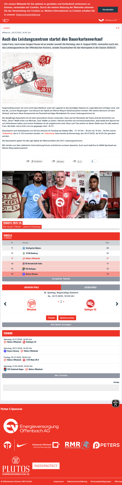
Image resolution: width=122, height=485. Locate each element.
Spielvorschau (67, 318)
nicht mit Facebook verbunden (27, 161)
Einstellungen (95, 161)
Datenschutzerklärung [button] (28, 14)
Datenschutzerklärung (77, 481)
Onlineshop (7, 133)
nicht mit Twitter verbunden (53, 161)
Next (117, 304)
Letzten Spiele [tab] (90, 287)
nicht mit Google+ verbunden (74, 161)
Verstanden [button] (107, 9)
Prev (5, 304)
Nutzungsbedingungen (101, 481)
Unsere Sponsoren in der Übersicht (18, 413)
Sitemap (118, 481)
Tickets (51, 318)
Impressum (59, 481)
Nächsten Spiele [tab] (31, 287)
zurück (6, 28)
